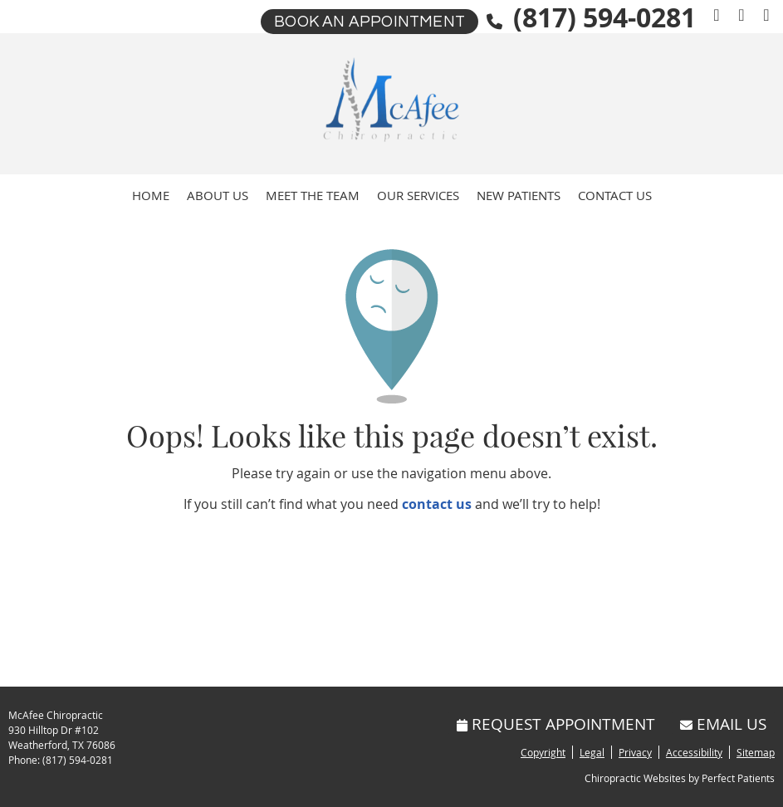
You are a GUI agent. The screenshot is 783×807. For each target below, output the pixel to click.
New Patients (518, 195)
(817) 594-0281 (77, 759)
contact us (437, 504)
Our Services (418, 195)
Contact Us (615, 195)
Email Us (723, 723)
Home (150, 195)
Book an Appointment (369, 21)
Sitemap (756, 752)
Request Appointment (556, 723)
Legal (592, 752)
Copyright (543, 752)
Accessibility (694, 752)
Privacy (635, 752)
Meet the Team (313, 195)
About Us (217, 195)
